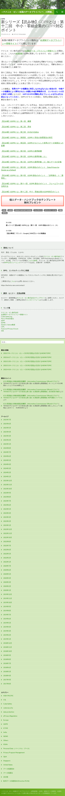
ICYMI (5, 728)
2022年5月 (7, 554)
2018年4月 (7, 675)
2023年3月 (7, 517)
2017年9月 (7, 680)
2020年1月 (7, 590)
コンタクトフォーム (33, 300)
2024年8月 (7, 448)
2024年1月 (7, 476)
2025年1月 (7, 444)
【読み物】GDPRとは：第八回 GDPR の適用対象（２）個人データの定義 (31, 162)
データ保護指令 (8, 769)
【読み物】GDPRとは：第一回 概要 (16, 121)
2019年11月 (7, 598)
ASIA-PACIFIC (8, 696)
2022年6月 (7, 550)
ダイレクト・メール (50, 210)
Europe (5, 720)
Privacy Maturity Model (23, 210)
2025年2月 (7, 440)
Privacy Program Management (14, 752)
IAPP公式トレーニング (12, 262)
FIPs (4, 210)
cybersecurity (8, 708)
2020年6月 (7, 570)
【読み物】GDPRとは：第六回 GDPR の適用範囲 (21, 151)
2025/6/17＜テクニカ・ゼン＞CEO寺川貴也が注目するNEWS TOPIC (27, 357)
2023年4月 (7, 513)
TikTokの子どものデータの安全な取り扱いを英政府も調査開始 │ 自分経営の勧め (31, 391)
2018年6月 (7, 667)
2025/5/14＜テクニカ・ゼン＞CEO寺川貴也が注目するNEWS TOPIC (27, 365)
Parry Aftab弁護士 (7, 319)
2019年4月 (7, 627)
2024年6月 (7, 456)
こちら (13, 281)
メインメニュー (62, 12)
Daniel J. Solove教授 (8, 325)
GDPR (3, 19)
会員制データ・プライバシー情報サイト (40, 51)
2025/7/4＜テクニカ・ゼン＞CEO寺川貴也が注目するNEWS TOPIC (27, 353)
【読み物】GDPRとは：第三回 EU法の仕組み (20, 132)
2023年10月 (7, 489)
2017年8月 (7, 684)
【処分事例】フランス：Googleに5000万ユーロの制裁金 (32, 231)
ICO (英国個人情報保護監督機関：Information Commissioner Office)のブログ (30, 381)
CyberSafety (7, 704)
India (5, 732)
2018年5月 (7, 671)
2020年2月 (7, 586)
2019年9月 (7, 606)
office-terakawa (19, 34)
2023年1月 (7, 525)
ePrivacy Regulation (10, 716)
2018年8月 (7, 659)
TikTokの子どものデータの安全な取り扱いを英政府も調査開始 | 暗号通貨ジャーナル (32, 398)
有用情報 (19, 53)
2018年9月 (7, 655)
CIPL (2, 327)
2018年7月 (7, 663)
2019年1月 (7, 639)
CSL (4, 700)
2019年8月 (7, 610)
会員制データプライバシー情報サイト (14, 314)
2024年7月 (7, 452)
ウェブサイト (38, 210)
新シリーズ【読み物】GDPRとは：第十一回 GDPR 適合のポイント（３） (32, 223)
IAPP (3, 321)
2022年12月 (7, 529)
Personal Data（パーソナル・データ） (16, 748)
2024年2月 (7, 472)
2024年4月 (7, 464)
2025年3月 (7, 436)
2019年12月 (7, 594)
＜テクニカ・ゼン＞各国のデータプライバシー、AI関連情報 (27, 12)
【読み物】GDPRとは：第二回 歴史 (16, 127)
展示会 (5, 213)
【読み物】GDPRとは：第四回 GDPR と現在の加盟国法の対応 (27, 137)
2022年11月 (7, 533)
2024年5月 (7, 460)
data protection (8, 712)
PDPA (5, 744)
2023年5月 (7, 509)
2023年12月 (7, 480)
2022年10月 (7, 537)
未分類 (5, 777)
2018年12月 (7, 643)
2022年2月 (7, 558)
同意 (60, 210)
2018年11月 (7, 647)
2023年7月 (7, 501)
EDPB (3, 323)
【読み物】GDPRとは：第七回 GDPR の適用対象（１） (24, 156)
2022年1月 (7, 562)
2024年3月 (7, 468)
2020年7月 (7, 566)
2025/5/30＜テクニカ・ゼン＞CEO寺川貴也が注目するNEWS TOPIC (27, 361)
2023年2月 (7, 521)
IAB (2, 331)
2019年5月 (7, 623)
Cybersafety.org (6, 316)
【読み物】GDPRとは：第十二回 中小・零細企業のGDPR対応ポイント (30, 192)
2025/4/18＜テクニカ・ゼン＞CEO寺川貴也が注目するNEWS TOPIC (27, 369)
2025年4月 (7, 432)
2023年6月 (7, 505)
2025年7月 (7, 420)
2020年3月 (7, 582)
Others (5, 740)
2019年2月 (7, 635)
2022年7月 (7, 545)
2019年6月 (7, 619)
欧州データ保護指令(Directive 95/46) (16, 781)
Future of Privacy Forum (9, 329)
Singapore (6, 761)
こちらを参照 (32, 260)
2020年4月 (7, 578)
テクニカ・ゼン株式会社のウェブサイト (31, 298)
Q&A (5, 757)
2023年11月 (7, 485)
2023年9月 (7, 493)
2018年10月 (7, 651)
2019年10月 (7, 602)
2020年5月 (7, 574)
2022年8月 (7, 541)
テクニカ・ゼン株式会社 (52, 256)
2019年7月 (7, 615)
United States (8, 765)
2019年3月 (7, 631)
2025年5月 (7, 428)
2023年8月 (7, 497)
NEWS (5, 736)
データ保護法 (8, 773)
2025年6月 (7, 424)
